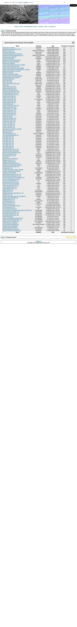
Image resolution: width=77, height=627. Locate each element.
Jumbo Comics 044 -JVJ (9, 102)
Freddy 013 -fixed (7, 116)
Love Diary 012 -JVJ (8, 141)
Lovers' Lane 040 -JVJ (9, 127)
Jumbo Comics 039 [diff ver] (10, 226)
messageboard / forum (30, 26)
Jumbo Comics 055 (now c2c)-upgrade (13, 68)
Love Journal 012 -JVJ (9, 207)
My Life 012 (6, 157)
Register (26, 2)
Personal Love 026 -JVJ (9, 121)
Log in (20, 2)
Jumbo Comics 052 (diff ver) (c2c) (12, 230)
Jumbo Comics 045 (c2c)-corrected (12, 75)
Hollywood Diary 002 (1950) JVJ (11, 77)
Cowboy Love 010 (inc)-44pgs (11, 61)
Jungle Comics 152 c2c (9, 96)
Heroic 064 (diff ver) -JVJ (9, 118)
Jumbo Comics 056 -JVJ (9, 100)
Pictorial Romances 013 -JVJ (10, 93)
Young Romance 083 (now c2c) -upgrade (14, 64)
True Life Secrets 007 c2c (10, 208)
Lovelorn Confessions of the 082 (11, 171)
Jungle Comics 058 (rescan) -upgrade (13, 169)
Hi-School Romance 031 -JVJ (11, 215)
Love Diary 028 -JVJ (8, 143)
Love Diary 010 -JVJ (8, 140)
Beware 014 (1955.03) (9, 63)
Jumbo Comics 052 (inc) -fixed (11, 66)
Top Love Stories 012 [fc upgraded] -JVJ (13, 177)
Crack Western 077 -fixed (10, 108)
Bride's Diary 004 (7, 132)
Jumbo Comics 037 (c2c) (9, 88)
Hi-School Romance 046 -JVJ (11, 212)
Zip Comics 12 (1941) (8, 47)
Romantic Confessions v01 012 (11, 163)
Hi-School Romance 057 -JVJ (11, 213)
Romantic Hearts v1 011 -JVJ (11, 149)
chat (21, 26)
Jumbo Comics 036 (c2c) (9, 57)
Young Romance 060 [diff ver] (11, 224)
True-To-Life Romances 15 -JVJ (11, 179)
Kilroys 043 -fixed (7, 82)
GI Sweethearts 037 (8, 104)
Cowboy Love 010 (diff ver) (10, 227)
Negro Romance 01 (8, 216)
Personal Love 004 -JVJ (9, 115)
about (16, 26)
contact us (52, 26)
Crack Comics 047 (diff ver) (10, 222)
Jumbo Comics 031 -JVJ (9, 110)
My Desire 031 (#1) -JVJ (9, 155)
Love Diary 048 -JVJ (8, 147)
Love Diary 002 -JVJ (8, 136)
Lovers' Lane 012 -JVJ (9, 122)
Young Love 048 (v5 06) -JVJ (10, 180)
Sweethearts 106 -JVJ (9, 201)
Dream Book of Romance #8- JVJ (12, 176)
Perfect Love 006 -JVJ (9, 204)
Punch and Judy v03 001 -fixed (11, 83)
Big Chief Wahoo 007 (8, 79)
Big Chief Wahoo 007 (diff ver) (11, 229)
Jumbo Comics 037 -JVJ (9, 111)
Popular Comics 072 (8, 130)
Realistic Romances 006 (9, 161)
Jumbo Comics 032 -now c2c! (11, 105)
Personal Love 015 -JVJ (9, 119)
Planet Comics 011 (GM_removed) (12, 165)
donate (41, 26)
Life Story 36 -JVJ (7, 194)
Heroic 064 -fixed (7, 80)
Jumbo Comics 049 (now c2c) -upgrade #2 (14, 196)
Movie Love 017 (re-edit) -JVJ (11, 221)
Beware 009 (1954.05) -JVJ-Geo (11, 71)
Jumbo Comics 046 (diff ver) (10, 158)
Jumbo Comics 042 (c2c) (9, 86)
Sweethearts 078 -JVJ (9, 199)
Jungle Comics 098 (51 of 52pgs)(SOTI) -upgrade (16, 69)
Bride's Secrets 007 (8, 190)
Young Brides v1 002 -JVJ (10, 188)
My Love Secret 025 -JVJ (9, 154)
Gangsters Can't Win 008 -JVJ (11, 166)
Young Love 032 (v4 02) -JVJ (10, 182)
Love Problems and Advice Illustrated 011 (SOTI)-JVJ (17, 210)
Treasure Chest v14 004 (9, 172)
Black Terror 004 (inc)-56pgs (10, 74)
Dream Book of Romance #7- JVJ (12, 174)
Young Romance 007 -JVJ (10, 187)
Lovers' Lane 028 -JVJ (9, 124)
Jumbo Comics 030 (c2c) (9, 113)
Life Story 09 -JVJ (7, 191)
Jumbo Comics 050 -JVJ (9, 97)
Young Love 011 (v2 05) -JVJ (10, 185)
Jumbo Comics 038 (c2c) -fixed (11, 91)
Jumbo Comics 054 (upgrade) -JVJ (12, 219)
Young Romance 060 (8, 58)
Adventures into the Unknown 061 (12, 49)
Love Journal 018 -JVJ (9, 202)
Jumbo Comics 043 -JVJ (9, 107)
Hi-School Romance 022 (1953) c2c (12, 54)
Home (3, 31)
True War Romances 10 (9, 133)
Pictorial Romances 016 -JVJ (10, 94)
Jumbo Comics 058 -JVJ (9, 99)
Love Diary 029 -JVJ (8, 144)
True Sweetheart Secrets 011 (11, 135)
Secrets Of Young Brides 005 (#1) (12, 152)
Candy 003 (6, 85)
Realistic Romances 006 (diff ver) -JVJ (13, 193)
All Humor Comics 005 (9, 52)
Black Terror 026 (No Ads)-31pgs (11, 60)
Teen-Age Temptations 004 (10, 89)
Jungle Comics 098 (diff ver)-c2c (11, 205)
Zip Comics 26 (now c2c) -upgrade (12, 129)
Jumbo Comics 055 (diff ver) (10, 197)
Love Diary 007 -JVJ (8, 138)
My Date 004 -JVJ (7, 168)
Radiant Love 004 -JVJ (9, 160)
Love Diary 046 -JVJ (8, 146)
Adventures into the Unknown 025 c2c (13, 55)
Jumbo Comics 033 (8, 72)
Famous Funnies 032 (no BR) (11, 151)
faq (46, 26)
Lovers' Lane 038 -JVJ (9, 125)
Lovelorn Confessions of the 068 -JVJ (13, 218)
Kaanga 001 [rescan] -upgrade (11, 183)
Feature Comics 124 (8, 50)
